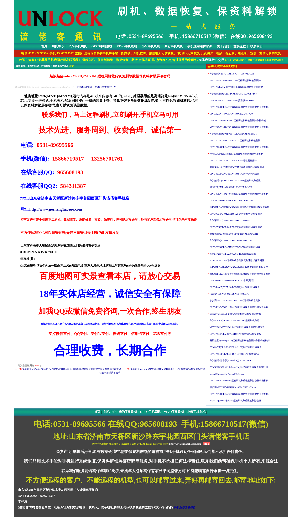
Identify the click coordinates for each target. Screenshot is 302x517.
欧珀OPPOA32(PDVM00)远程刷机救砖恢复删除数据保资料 (239, 207)
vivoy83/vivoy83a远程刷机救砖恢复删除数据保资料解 (236, 153)
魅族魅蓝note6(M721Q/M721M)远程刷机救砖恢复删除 (236, 167)
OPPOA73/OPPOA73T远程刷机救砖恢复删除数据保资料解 (238, 107)
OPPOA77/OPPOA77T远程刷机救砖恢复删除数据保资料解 (238, 394)
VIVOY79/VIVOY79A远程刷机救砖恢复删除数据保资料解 (238, 193)
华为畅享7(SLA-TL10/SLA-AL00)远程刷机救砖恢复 (235, 347)
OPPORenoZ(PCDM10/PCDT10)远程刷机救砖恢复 (234, 287)
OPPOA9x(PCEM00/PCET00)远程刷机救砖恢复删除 (235, 334)
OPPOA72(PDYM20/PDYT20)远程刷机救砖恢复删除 (235, 213)
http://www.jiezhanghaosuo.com (55, 209)
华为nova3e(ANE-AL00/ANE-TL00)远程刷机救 (232, 254)
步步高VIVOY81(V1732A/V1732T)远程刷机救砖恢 (234, 300)
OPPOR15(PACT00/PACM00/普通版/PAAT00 (231, 100)
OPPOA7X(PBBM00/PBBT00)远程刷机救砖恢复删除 (235, 227)
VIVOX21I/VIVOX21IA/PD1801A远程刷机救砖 (233, 160)
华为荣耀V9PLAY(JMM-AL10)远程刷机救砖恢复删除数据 (238, 367)
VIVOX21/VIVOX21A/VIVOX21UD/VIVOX (231, 113)
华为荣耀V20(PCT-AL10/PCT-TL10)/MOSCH (231, 73)
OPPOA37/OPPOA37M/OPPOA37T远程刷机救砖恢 (234, 247)
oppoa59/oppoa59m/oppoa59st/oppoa (227, 374)
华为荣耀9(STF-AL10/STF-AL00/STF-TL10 (230, 240)
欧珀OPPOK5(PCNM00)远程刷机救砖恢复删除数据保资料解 (239, 274)
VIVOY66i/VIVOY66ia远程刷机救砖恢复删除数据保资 (236, 327)
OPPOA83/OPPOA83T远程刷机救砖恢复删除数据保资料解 (238, 147)
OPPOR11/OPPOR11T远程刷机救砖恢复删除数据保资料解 (238, 307)
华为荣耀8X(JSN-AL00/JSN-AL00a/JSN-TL (230, 220)
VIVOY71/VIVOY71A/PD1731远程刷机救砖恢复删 (235, 140)
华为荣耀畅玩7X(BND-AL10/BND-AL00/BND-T (233, 133)
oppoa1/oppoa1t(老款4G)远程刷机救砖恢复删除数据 (235, 400)
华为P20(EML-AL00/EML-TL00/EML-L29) (230, 187)
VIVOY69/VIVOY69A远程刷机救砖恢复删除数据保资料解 (238, 380)
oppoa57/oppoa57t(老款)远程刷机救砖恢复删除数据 (235, 314)
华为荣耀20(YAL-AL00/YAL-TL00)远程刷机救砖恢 (235, 180)
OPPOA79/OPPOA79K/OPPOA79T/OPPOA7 (231, 200)
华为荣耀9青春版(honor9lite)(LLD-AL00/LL (231, 360)
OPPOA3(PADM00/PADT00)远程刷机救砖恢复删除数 (236, 87)
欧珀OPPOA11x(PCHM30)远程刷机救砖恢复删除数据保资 (238, 267)
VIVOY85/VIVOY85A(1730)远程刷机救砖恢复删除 (235, 80)
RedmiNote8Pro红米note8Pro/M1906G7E (229, 294)
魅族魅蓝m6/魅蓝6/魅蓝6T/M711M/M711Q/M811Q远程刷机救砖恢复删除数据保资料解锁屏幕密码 (71, 369)
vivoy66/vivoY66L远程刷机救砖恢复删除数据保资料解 (236, 260)
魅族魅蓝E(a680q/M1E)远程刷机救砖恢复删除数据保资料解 (239, 340)
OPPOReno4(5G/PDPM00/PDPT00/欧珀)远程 (231, 280)
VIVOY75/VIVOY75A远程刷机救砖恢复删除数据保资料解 (238, 127)
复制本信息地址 (85, 87)
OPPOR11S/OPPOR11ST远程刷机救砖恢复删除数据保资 (237, 120)
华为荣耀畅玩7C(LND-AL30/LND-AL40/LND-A (233, 93)
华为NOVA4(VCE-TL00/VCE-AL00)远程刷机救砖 (234, 320)
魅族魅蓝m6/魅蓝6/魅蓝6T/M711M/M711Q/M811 (233, 234)
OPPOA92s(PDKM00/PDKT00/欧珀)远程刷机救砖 (234, 354)
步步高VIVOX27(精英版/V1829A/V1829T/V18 (232, 387)
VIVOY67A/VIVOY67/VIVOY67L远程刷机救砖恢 (234, 173)
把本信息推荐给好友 (105, 87)
